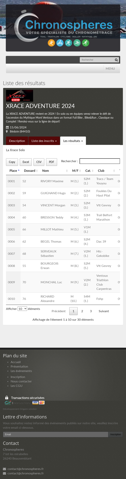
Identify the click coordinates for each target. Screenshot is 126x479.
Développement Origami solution (20, 408)
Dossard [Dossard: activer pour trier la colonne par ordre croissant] (29, 170)
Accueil (16, 362)
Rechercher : (90, 161)
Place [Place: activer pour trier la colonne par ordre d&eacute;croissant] (13, 170)
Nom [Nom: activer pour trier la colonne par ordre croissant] (45, 170)
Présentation (19, 366)
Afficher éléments (23, 308)
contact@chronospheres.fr (23, 469)
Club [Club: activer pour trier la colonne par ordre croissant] (101, 170)
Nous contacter (21, 381)
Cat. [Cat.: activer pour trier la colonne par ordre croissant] (88, 170)
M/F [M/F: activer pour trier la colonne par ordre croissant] (75, 170)
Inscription (18, 377)
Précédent (59, 311)
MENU (110, 68)
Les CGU (16, 385)
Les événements (21, 371)
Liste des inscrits (44, 141)
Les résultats (73, 141)
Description (17, 141)
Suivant (104, 311)
